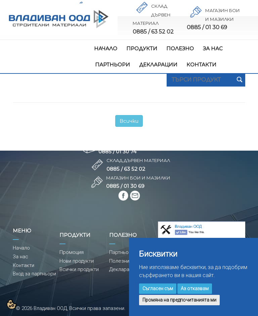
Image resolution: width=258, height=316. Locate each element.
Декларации (123, 269)
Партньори (121, 252)
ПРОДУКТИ (141, 48)
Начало (21, 248)
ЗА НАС (213, 48)
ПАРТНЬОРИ (112, 64)
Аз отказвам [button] (195, 288)
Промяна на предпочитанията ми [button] (179, 300)
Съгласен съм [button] (157, 288)
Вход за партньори (34, 274)
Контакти (23, 265)
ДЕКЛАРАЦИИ (158, 64)
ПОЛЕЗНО (180, 48)
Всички (129, 121)
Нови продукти (76, 261)
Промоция (71, 252)
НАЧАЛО (105, 48)
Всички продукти (79, 269)
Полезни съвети (128, 261)
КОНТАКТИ (201, 64)
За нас (20, 257)
